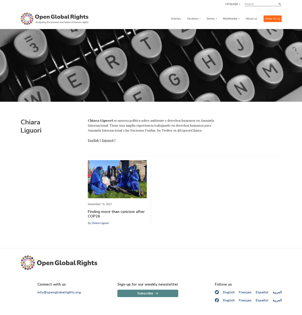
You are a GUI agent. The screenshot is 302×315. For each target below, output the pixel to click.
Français (245, 292)
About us (251, 19)
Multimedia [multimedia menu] (230, 19)
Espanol (107, 140)
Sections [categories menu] (192, 19)
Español (262, 292)
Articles (176, 19)
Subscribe (145, 293)
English (93, 140)
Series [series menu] (211, 19)
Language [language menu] (231, 4)
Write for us (272, 19)
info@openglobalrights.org (59, 292)
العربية (277, 292)
